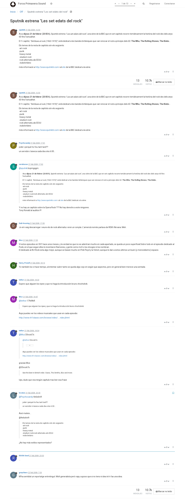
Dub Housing (24, 223)
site (63, 67)
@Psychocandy (26, 397)
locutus (22, 393)
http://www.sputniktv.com (47, 67)
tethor (21, 280)
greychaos (23, 473)
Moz (21, 240)
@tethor (22, 301)
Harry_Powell (24, 263)
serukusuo (23, 164)
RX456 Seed (24, 456)
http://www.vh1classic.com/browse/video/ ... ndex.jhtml (44, 318)
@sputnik (23, 168)
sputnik (22, 30)
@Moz (22, 334)
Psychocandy (24, 143)
